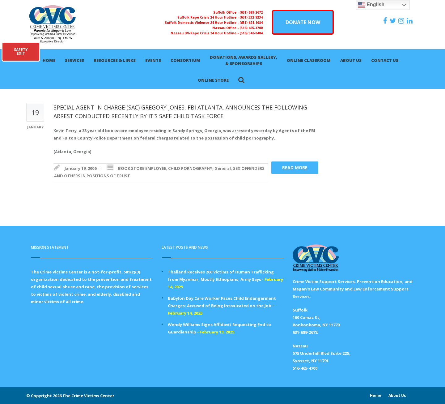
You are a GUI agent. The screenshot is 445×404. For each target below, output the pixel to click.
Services (74, 60)
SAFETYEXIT (21, 51)
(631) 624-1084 (251, 22)
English (371, 5)
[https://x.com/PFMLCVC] (393, 20)
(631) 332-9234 (251, 17)
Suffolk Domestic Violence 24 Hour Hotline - (202, 22)
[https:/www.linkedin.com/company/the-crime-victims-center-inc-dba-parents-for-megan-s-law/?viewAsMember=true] (410, 20)
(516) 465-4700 (251, 28)
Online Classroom (309, 60)
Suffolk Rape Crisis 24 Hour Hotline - (208, 17)
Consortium (185, 60)
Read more (294, 167)
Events (153, 60)
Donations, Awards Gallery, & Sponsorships (243, 60)
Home (49, 60)
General (222, 168)
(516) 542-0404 (251, 33)
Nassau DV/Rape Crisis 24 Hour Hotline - (205, 33)
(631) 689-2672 (251, 12)
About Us (351, 60)
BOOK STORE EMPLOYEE (142, 168)
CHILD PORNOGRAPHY (190, 168)
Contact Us (384, 60)
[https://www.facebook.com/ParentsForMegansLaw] (386, 20)
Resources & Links (115, 60)
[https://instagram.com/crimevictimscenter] (402, 20)
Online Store (213, 80)
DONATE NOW (303, 22)
